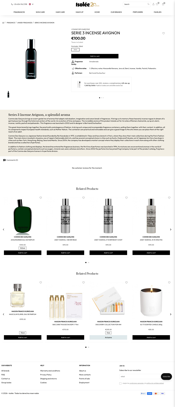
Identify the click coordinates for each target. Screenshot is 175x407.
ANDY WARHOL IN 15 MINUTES (151, 240)
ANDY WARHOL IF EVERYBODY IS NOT (108, 240)
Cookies (43, 382)
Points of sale (84, 378)
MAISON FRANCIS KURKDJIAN (23, 311)
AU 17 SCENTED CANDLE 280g (151, 325)
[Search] (137, 4)
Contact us (5, 378)
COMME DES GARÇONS (80, 29)
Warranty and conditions (50, 371)
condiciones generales (136, 383)
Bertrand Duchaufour (97, 73)
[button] (99, 97)
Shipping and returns (48, 378)
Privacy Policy (45, 375)
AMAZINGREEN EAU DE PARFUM (23, 240)
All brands (5, 371)
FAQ (3, 375)
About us (82, 371)
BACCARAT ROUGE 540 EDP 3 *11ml (65, 325)
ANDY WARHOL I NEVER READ (65, 240)
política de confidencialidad (155, 383)
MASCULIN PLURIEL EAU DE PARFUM (22, 314)
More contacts (85, 375)
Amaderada (93, 61)
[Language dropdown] (31, 4)
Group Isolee (6, 382)
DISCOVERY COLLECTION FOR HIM (108, 325)
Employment (84, 382)
